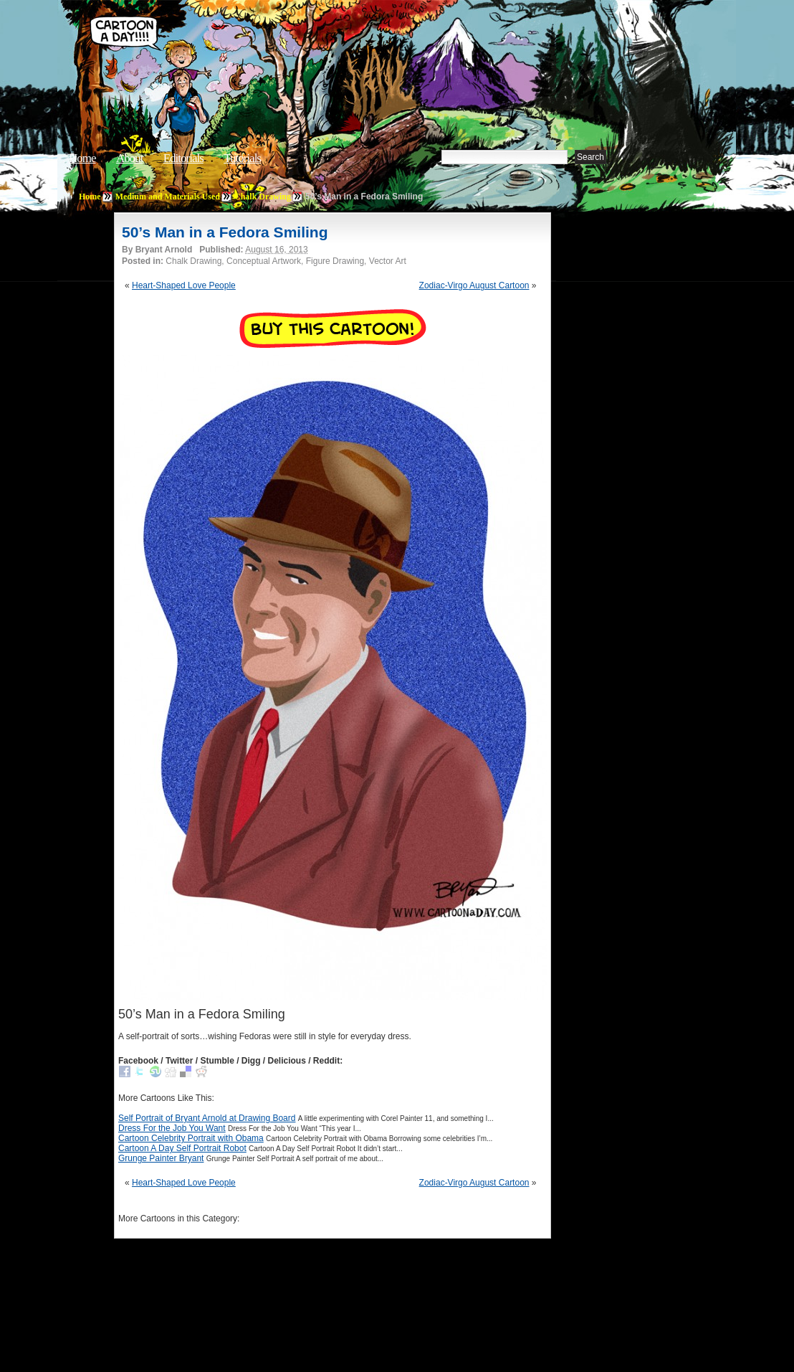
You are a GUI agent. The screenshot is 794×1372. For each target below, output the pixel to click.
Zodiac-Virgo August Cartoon (474, 285)
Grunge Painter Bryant (161, 1158)
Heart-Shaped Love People (184, 285)
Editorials (183, 158)
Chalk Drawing (262, 196)
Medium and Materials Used (167, 196)
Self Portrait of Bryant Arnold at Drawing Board (206, 1118)
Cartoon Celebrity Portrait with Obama (191, 1138)
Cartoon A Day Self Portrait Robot (182, 1148)
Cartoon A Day (306, 47)
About (129, 158)
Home (82, 158)
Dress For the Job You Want (172, 1128)
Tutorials (242, 158)
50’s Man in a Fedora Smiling (224, 232)
